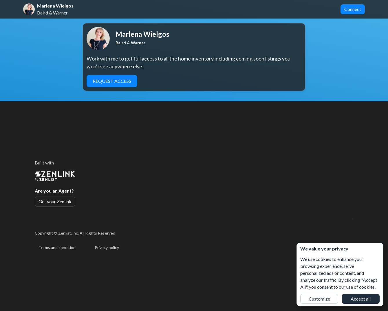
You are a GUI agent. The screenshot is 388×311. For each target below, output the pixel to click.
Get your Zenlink (55, 201)
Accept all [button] (361, 298)
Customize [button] (319, 298)
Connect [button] (352, 9)
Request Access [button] (112, 81)
